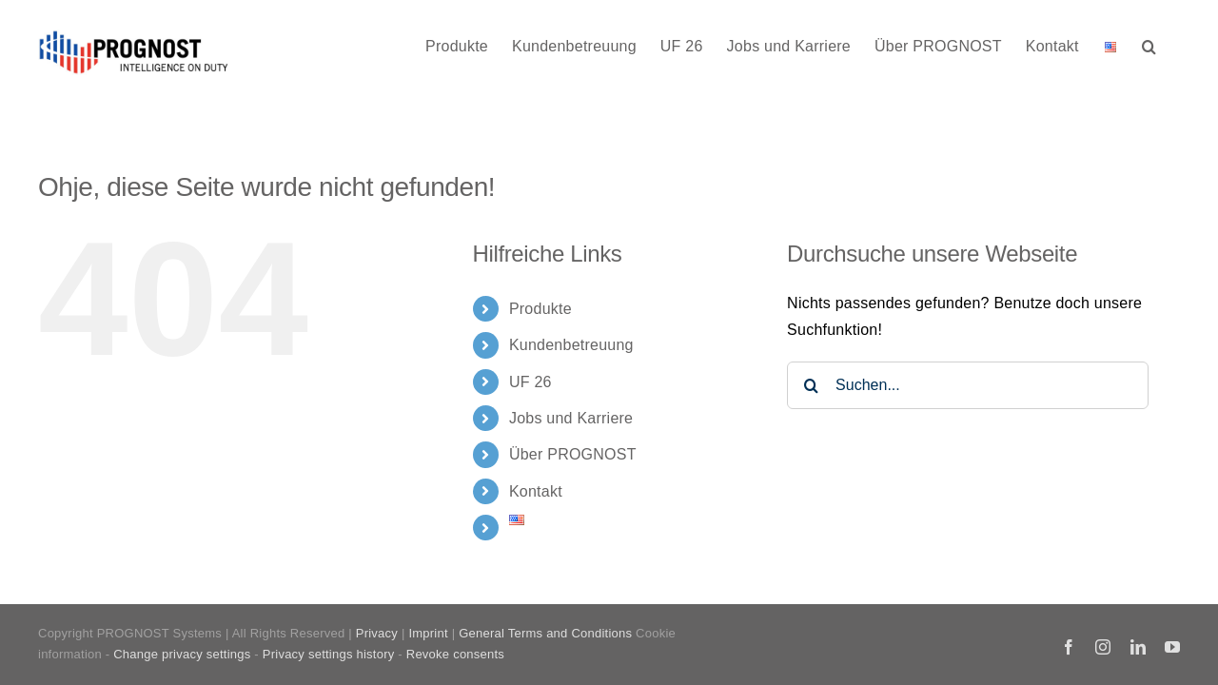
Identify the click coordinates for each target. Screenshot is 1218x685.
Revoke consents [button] (455, 654)
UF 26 (530, 382)
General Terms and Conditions (545, 633)
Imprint (427, 633)
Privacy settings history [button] (329, 654)
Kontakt (535, 491)
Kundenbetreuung (571, 345)
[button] (1173, 44)
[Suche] (811, 385)
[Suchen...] (968, 385)
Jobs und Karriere (571, 418)
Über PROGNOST (573, 454)
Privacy (377, 633)
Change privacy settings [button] (181, 654)
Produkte (540, 309)
